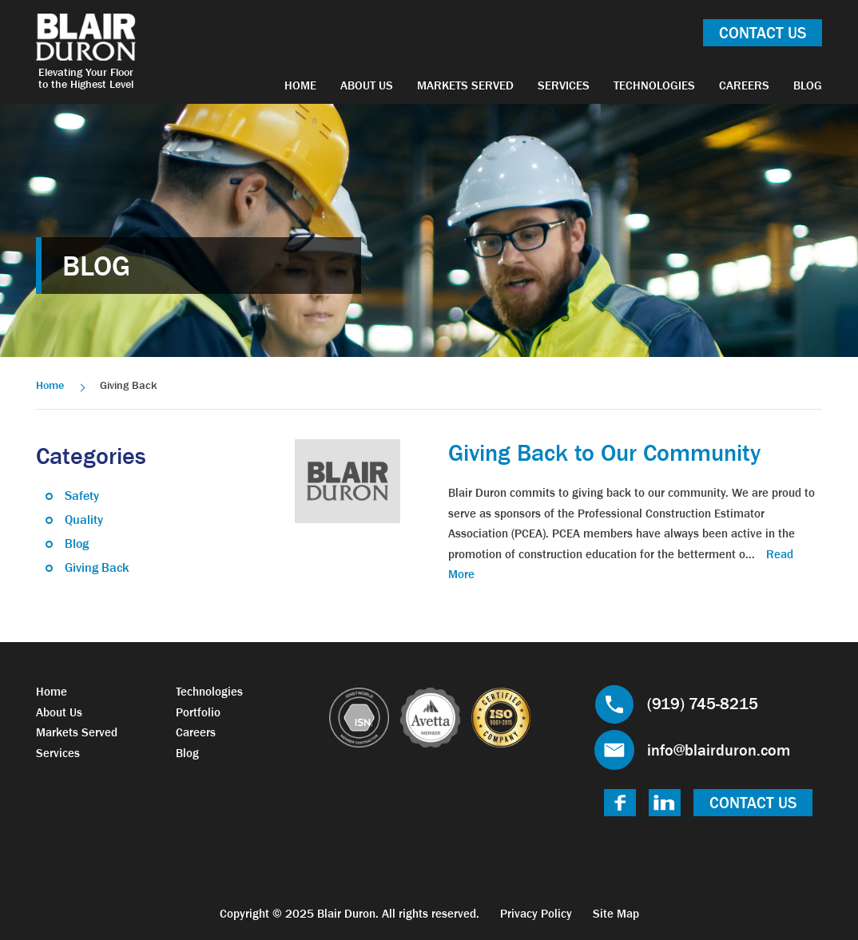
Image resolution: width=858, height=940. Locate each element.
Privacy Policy (536, 913)
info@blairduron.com (718, 750)
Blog (807, 85)
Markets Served (465, 85)
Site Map (616, 913)
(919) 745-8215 (702, 703)
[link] (347, 479)
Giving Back (97, 567)
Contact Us (762, 33)
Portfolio (198, 712)
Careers (744, 85)
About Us (366, 85)
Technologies (654, 85)
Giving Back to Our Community (604, 452)
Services (564, 85)
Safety (82, 495)
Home (300, 85)
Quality (84, 519)
